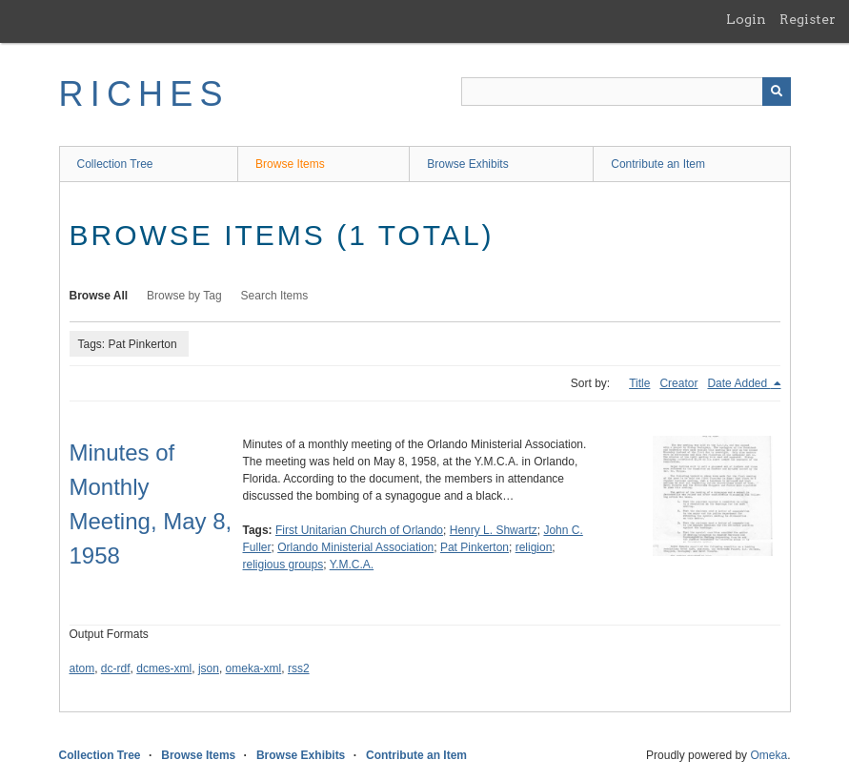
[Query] (626, 91)
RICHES (144, 93)
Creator (678, 383)
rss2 (299, 668)
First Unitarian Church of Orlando (359, 530)
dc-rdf (116, 668)
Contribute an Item (658, 164)
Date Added (738, 383)
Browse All (99, 295)
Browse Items (290, 164)
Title (639, 383)
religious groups (283, 564)
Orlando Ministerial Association (355, 547)
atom (82, 668)
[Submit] (776, 91)
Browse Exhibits (467, 164)
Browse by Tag (184, 295)
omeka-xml (254, 668)
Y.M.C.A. (352, 564)
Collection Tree (115, 164)
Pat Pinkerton (474, 547)
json (208, 668)
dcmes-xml (164, 668)
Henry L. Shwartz (493, 530)
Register (807, 19)
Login (746, 19)
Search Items (275, 295)
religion (534, 547)
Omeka (768, 755)
